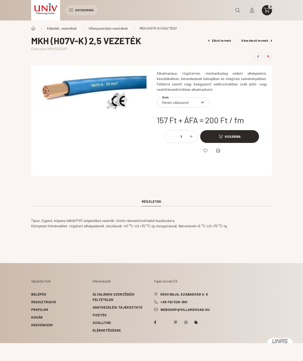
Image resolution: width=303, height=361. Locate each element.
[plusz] (191, 136)
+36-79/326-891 (173, 302)
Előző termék (219, 40)
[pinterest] (268, 56)
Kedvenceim (42, 325)
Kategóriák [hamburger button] (81, 10)
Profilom (39, 309)
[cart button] (267, 10)
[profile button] (252, 10)
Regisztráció (43, 302)
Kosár (37, 317)
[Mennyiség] (181, 136)
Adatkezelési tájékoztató (117, 307)
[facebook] (258, 56)
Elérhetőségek (107, 330)
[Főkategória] (33, 28)
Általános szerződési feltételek (113, 297)
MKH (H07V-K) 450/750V (158, 28)
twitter (165, 322)
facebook (155, 322)
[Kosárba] (229, 136)
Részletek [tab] (151, 201)
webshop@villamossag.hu (185, 309)
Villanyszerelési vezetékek (108, 28)
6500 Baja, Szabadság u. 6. (184, 294)
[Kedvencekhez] (205, 150)
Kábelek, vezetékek (62, 28)
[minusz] (171, 136)
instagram (186, 322)
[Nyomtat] (218, 150)
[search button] (238, 10)
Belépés (38, 294)
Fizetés (100, 315)
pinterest (176, 322)
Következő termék (256, 40)
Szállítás (102, 322)
